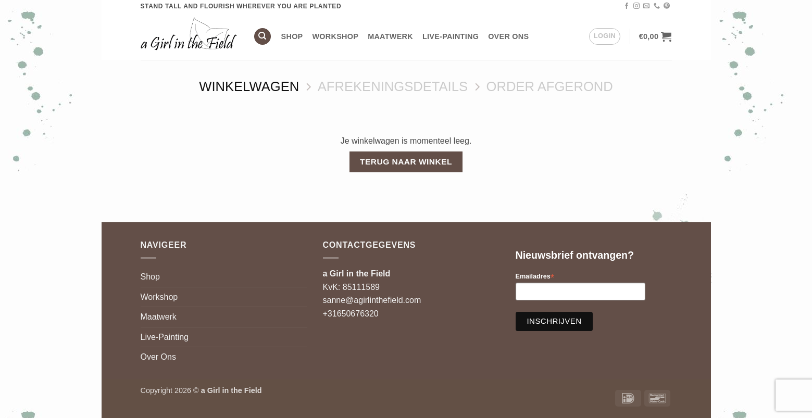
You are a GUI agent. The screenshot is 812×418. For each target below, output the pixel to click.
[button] (604, 36)
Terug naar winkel (406, 161)
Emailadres (535, 276)
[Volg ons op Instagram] (636, 6)
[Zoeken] (262, 36)
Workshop (336, 36)
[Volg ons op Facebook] (626, 6)
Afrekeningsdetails (393, 86)
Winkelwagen (249, 86)
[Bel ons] (657, 6)
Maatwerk (390, 36)
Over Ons (508, 36)
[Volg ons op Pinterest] (667, 6)
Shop (292, 36)
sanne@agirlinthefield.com (372, 300)
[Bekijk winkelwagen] (655, 36)
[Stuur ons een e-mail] (646, 6)
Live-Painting (450, 36)
